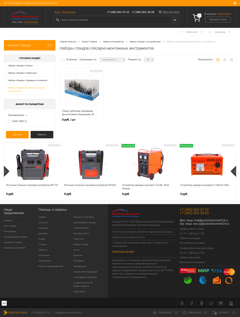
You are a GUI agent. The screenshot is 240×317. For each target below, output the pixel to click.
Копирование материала (85, 277)
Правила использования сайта (128, 237)
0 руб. (68, 119)
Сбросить (41, 134)
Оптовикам (78, 261)
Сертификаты (44, 261)
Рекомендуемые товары (16, 237)
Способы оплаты (81, 233)
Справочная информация (85, 272)
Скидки (41, 239)
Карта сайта (79, 291)
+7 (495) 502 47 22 (41, 312)
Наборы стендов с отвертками (22, 73)
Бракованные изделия (14, 248)
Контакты (43, 222)
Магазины (43, 228)
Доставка (43, 233)
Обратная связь (171, 12)
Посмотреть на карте (123, 251)
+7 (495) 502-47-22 (118, 12)
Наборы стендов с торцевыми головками (27, 80)
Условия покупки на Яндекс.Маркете (82, 284)
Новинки (8, 220)
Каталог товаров (30, 45)
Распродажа (10, 231)
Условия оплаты (81, 228)
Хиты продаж (10, 226)
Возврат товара (80, 244)
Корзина (224, 312)
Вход (57, 12)
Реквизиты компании (83, 217)
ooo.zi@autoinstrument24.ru (211, 223)
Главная (42, 217)
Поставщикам (80, 266)
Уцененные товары (13, 242)
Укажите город (31, 22)
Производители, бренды (84, 222)
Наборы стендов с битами (20, 65)
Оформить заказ (218, 19)
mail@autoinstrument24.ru (211, 220)
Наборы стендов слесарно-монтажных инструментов (26, 89)
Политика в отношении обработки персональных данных (142, 231)
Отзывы (42, 244)
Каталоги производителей (50, 266)
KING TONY (19, 121)
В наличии (72, 59)
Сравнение (165, 312)
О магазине (44, 255)
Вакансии (77, 255)
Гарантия (42, 250)
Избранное (195, 312)
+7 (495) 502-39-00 (143, 12)
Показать (17, 134)
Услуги (76, 250)
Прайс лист (78, 239)
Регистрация (68, 12)
